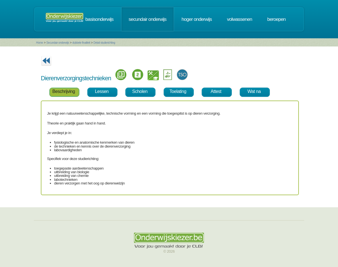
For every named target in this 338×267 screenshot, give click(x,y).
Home (39, 42)
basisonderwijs (99, 19)
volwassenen (239, 19)
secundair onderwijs (147, 19)
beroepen (276, 19)
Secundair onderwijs (57, 42)
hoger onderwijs (197, 19)
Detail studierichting (104, 42)
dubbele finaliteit (81, 42)
